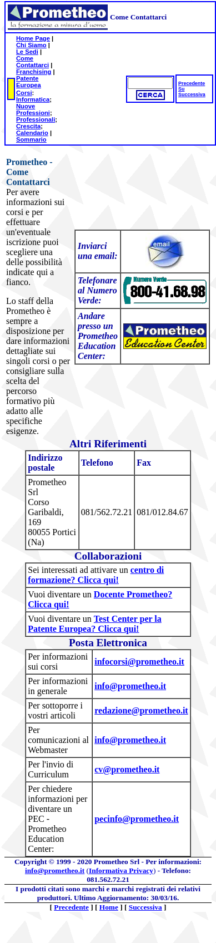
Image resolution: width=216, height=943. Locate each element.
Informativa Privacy (121, 870)
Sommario (31, 139)
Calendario (32, 132)
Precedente (191, 83)
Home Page (33, 38)
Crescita (28, 126)
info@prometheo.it (54, 870)
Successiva (191, 94)
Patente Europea (28, 81)
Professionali (35, 119)
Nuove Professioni (33, 109)
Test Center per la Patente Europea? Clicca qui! (94, 623)
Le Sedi (27, 51)
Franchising (33, 71)
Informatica (32, 99)
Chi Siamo (31, 45)
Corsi (24, 92)
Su (181, 89)
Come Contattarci (32, 61)
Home (108, 907)
